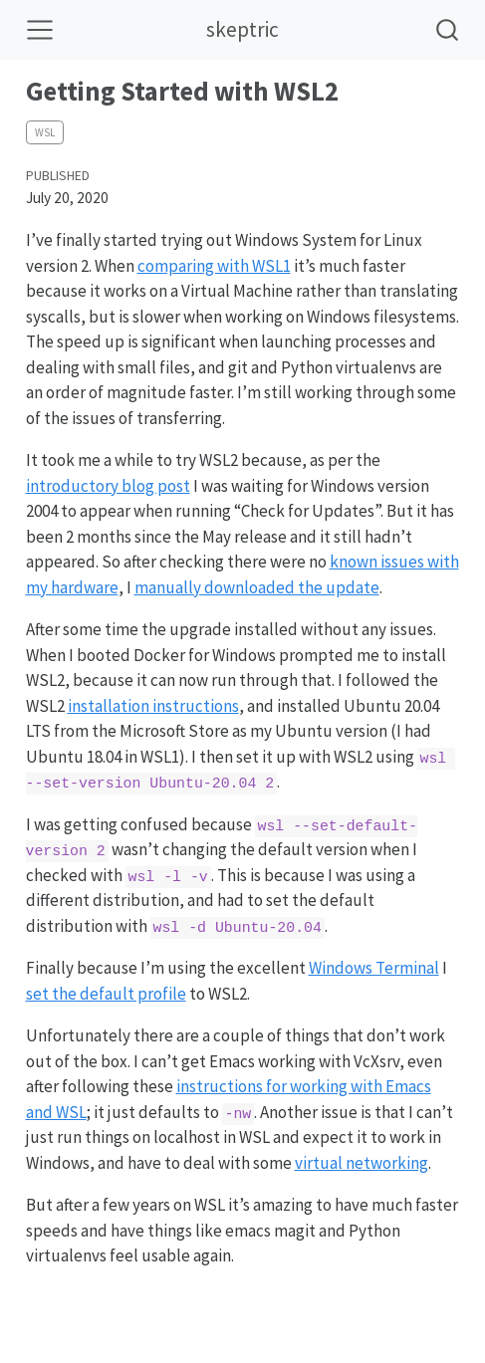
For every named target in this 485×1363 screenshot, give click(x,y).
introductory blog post (108, 486)
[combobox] (448, 29)
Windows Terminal (374, 968)
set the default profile (106, 994)
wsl (45, 132)
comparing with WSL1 (214, 266)
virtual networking (361, 1163)
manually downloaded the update (256, 587)
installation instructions (153, 706)
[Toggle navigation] (40, 30)
